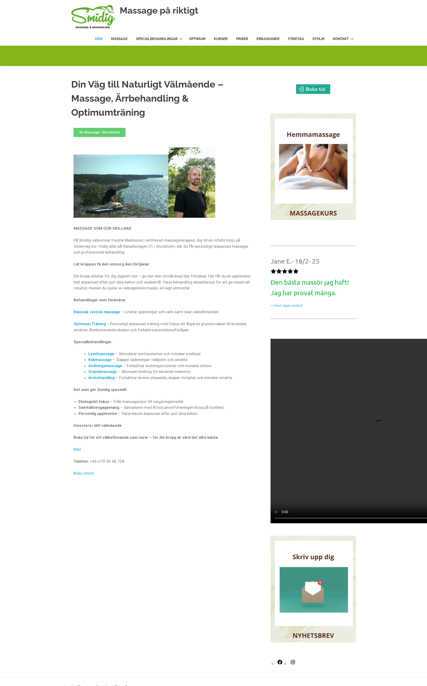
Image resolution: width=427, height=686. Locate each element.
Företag (296, 39)
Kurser (221, 39)
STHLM (318, 39)
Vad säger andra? (288, 305)
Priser (242, 39)
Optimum (197, 39)
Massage (119, 39)
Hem (99, 39)
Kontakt (343, 39)
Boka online (84, 473)
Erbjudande (268, 39)
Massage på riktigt (159, 10)
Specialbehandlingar (159, 39)
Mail (77, 449)
